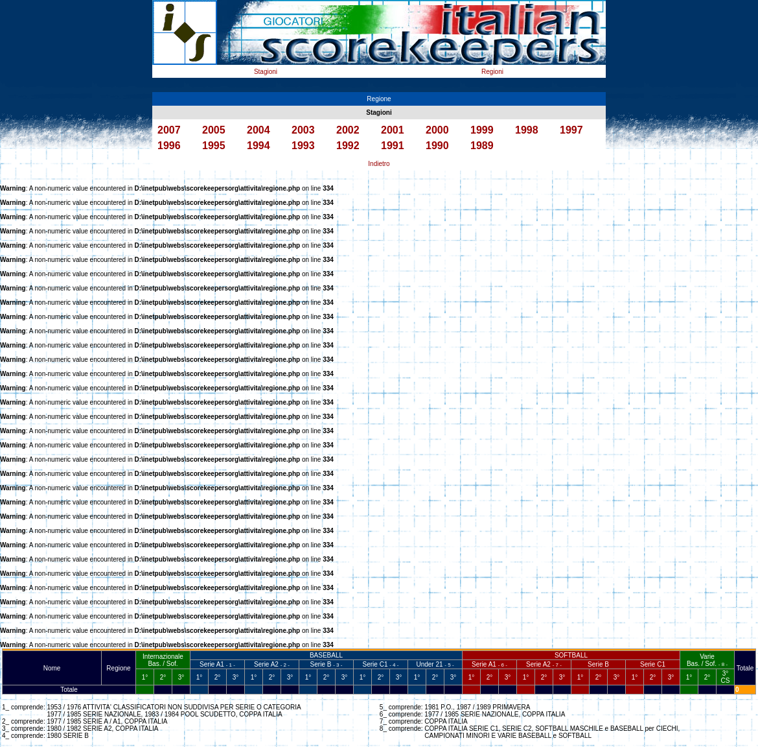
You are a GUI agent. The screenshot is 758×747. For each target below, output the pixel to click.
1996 (169, 145)
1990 (437, 145)
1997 (571, 130)
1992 (348, 145)
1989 (482, 145)
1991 (392, 145)
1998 (526, 130)
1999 (482, 130)
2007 (169, 130)
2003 (303, 130)
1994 (258, 145)
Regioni (492, 71)
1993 (303, 145)
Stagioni (265, 71)
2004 (258, 130)
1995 (213, 145)
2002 (348, 130)
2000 (437, 130)
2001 (392, 130)
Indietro (378, 163)
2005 (213, 130)
